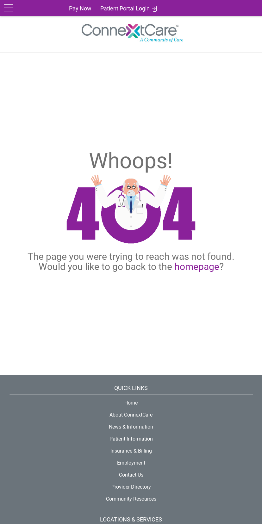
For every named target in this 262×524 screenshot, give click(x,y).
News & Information (131, 427)
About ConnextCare (131, 415)
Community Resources (131, 499)
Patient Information (131, 439)
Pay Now (80, 8)
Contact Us (131, 475)
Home (131, 403)
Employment (131, 463)
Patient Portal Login (125, 8)
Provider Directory (131, 487)
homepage (196, 266)
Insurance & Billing (131, 451)
